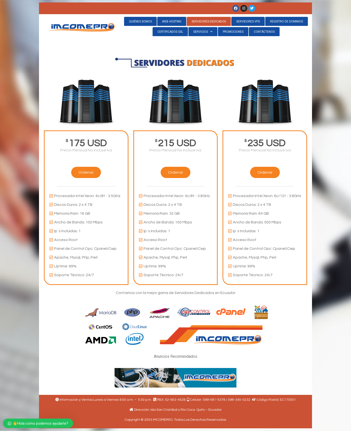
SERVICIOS (203, 31)
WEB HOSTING (171, 21)
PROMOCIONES (233, 31)
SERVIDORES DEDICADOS (209, 21)
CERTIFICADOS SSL (170, 31)
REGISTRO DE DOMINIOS (286, 21)
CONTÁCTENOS (264, 31)
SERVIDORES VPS (248, 21)
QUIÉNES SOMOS (140, 21)
